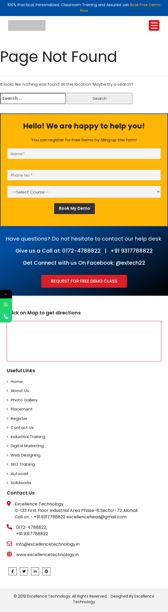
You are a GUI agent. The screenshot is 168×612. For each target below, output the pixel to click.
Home (17, 381)
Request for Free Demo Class (84, 281)
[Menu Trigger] (154, 25)
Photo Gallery (24, 400)
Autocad (19, 473)
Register (19, 418)
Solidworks (21, 482)
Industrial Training (28, 436)
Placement (22, 409)
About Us (20, 390)
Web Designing (25, 455)
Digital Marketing (27, 445)
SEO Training (23, 464)
